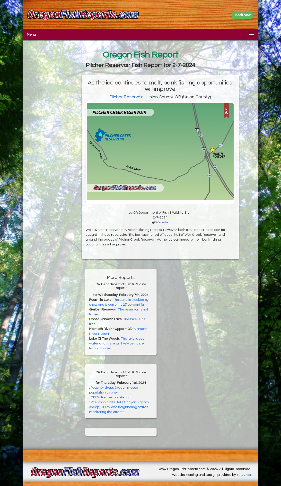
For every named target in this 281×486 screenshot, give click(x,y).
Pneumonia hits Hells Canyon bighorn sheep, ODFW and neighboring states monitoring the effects (119, 407)
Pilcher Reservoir (126, 97)
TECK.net (244, 475)
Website (161, 222)
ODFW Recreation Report (111, 397)
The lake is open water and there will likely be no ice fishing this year (118, 343)
